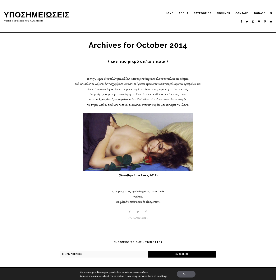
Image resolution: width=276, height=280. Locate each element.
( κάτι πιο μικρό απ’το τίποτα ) (138, 61)
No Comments (138, 217)
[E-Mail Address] (104, 254)
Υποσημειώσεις (37, 14)
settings (163, 276)
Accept (186, 274)
